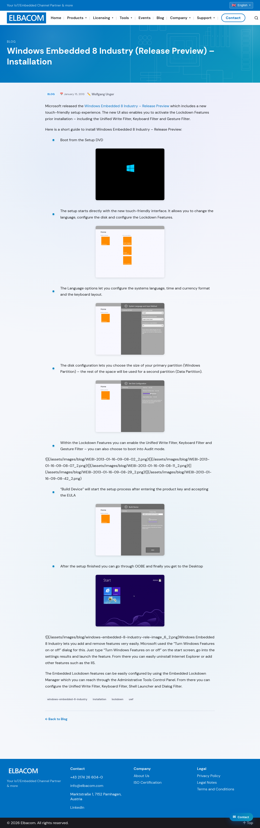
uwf (131, 699)
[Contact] (241, 822)
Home (56, 17)
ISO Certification (148, 782)
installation (99, 699)
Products (77, 17)
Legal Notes (207, 782)
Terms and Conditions (215, 789)
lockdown (117, 699)
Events (144, 17)
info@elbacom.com (86, 785)
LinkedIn (77, 807)
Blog (160, 17)
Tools (126, 17)
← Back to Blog (56, 719)
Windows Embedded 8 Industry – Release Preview (126, 106)
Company (180, 17)
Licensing (103, 17)
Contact (233, 17)
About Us (141, 775)
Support (206, 17)
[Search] (256, 18)
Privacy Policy (209, 775)
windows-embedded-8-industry (67, 699)
